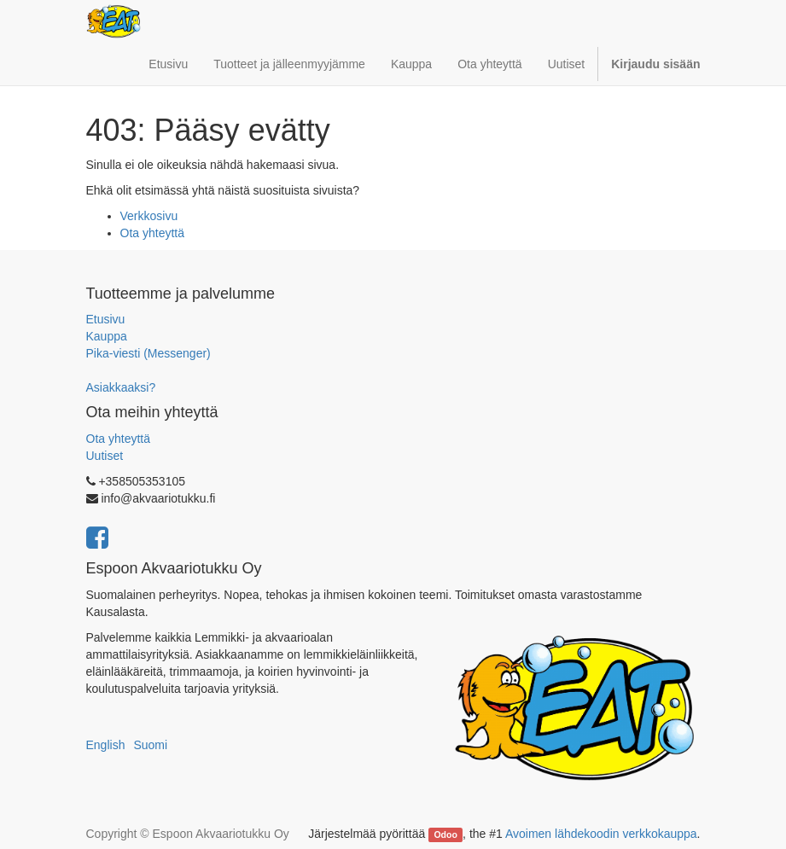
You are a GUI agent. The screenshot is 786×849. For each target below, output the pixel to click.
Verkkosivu (149, 216)
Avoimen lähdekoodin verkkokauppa (601, 833)
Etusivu (105, 319)
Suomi (150, 745)
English (105, 745)
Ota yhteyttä (152, 233)
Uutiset (105, 455)
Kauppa (106, 336)
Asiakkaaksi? (121, 387)
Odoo (445, 834)
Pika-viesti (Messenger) (148, 353)
